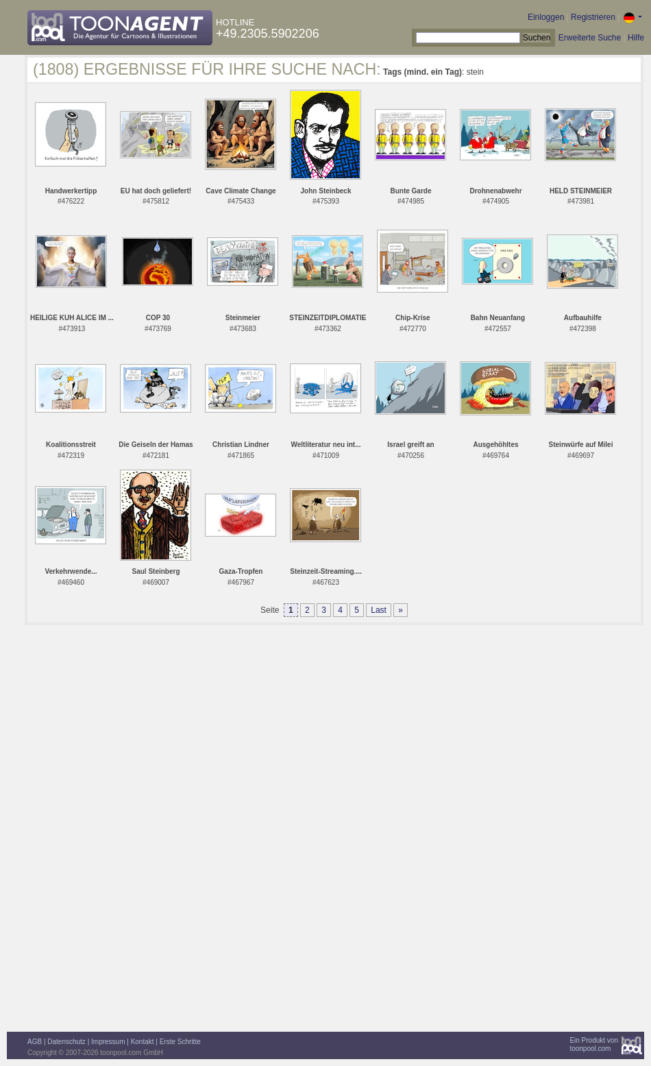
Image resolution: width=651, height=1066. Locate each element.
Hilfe (636, 38)
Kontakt (142, 1041)
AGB (34, 1041)
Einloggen (546, 17)
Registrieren (593, 17)
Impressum (108, 1041)
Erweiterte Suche (589, 38)
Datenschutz (66, 1041)
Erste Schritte (180, 1041)
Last (378, 610)
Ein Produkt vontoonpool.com (593, 1044)
